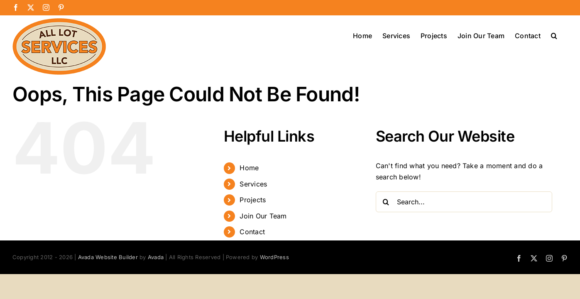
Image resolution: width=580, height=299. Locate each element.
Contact (252, 232)
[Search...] (464, 201)
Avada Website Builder (108, 257)
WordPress (274, 257)
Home (249, 168)
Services (253, 184)
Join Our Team (263, 216)
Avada (156, 257)
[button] (564, 34)
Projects (253, 200)
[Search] (386, 201)
